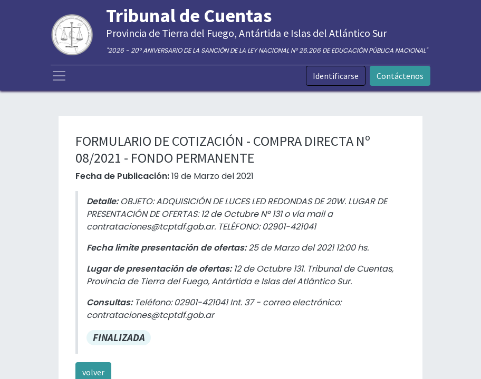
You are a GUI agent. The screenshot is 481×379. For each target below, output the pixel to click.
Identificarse (336, 76)
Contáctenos (400, 76)
